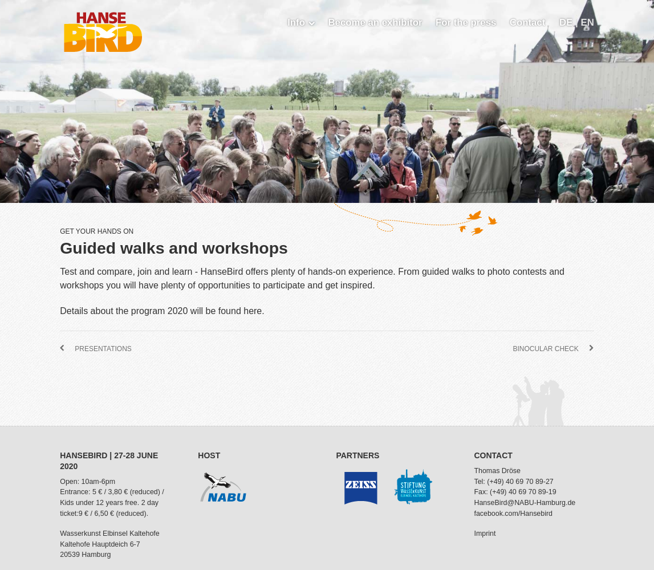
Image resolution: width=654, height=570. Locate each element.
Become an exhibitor (375, 22)
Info (301, 22)
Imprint (484, 534)
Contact (527, 22)
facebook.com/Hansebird (513, 514)
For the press (466, 22)
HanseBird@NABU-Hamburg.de (524, 503)
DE (567, 22)
